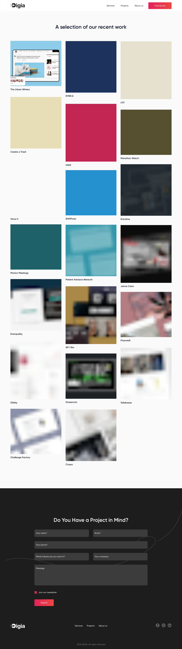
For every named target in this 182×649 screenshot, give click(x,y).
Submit (44, 602)
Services (111, 5)
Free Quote (160, 5)
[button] (35, 592)
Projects (124, 5)
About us (139, 5)
